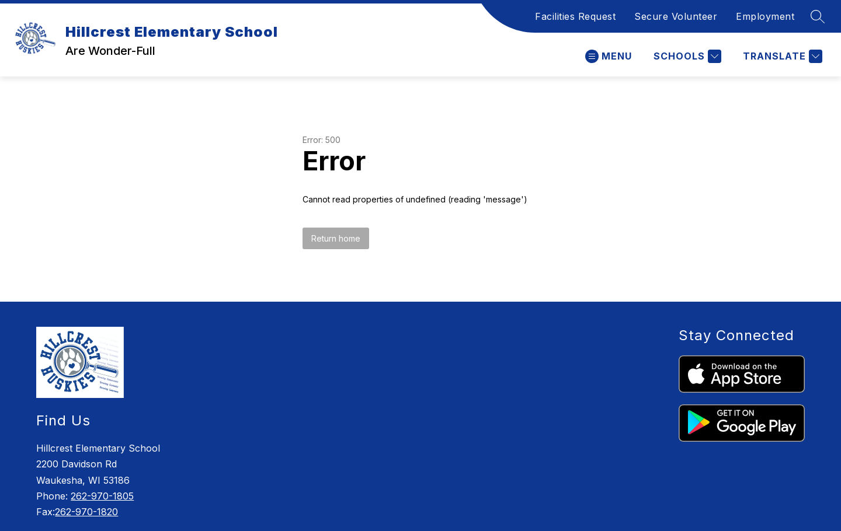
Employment (765, 16)
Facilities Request (575, 16)
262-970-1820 (86, 512)
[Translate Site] (781, 56)
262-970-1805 (102, 496)
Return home (335, 238)
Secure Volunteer (675, 16)
